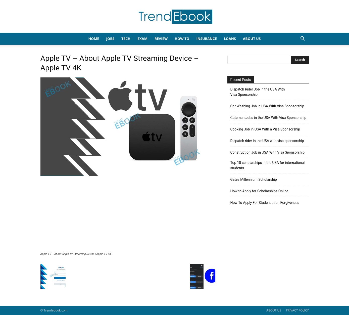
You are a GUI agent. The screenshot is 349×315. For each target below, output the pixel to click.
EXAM (142, 38)
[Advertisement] (127, 214)
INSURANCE (206, 38)
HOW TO (182, 38)
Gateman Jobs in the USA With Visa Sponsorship (268, 118)
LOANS (230, 38)
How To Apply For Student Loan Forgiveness (264, 203)
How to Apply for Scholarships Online (259, 191)
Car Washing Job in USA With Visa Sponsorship (267, 106)
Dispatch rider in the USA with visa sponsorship (267, 141)
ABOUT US (273, 310)
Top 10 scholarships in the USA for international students (267, 165)
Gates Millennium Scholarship (253, 179)
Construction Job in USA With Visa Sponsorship (267, 152)
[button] (303, 39)
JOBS (110, 38)
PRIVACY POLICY (297, 310)
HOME (93, 38)
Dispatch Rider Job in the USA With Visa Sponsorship (257, 92)
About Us (252, 38)
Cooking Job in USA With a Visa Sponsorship (265, 129)
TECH (125, 38)
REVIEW (161, 38)
